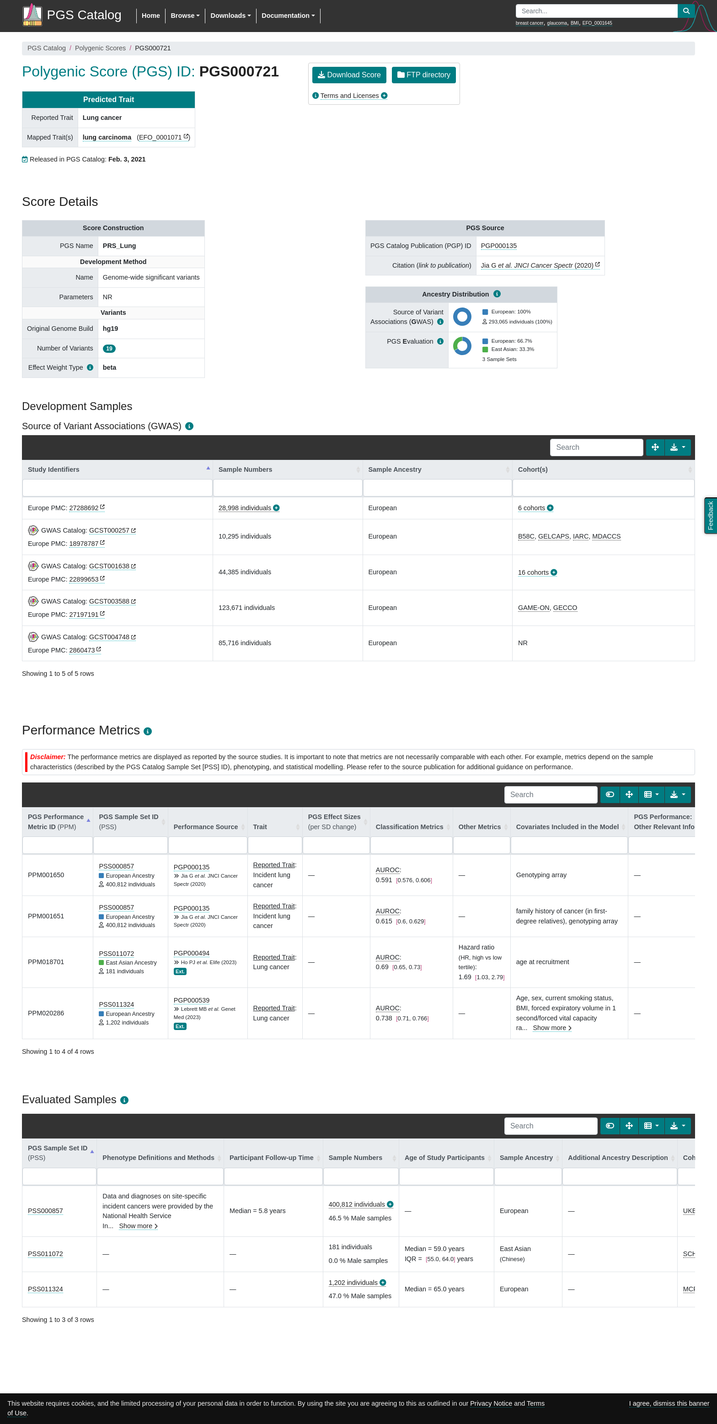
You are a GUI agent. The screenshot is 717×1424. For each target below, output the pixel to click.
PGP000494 (191, 953)
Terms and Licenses (350, 95)
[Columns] (651, 795)
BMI (575, 23)
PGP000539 (191, 1000)
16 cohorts (533, 572)
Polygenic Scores (100, 48)
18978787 (83, 543)
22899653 (83, 579)
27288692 (83, 508)
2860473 (82, 650)
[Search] (596, 447)
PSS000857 (116, 866)
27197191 (83, 614)
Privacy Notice (491, 1403)
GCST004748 (109, 637)
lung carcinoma (107, 137)
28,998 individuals (245, 508)
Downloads (228, 15)
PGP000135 (499, 245)
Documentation (286, 15)
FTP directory (423, 75)
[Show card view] (610, 795)
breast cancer (530, 23)
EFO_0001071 (160, 137)
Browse (182, 15)
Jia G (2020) (537, 265)
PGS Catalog (46, 48)
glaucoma (557, 23)
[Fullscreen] (655, 447)
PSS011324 (116, 1004)
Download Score (349, 75)
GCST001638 (109, 566)
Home (151, 15)
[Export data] (677, 447)
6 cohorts (531, 508)
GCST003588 (109, 601)
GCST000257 (109, 530)
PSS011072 (116, 953)
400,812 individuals (357, 1204)
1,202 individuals (353, 1282)
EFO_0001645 (597, 23)
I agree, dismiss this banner (669, 1403)
